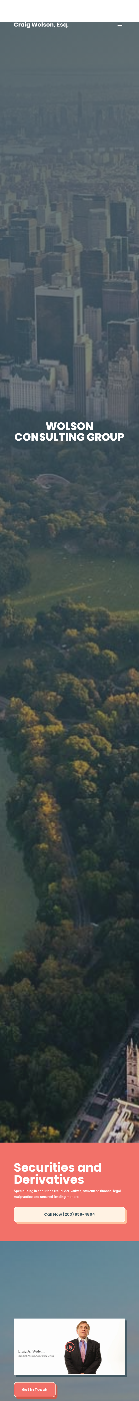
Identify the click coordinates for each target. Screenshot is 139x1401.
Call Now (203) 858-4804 (69, 1214)
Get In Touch (34, 1389)
